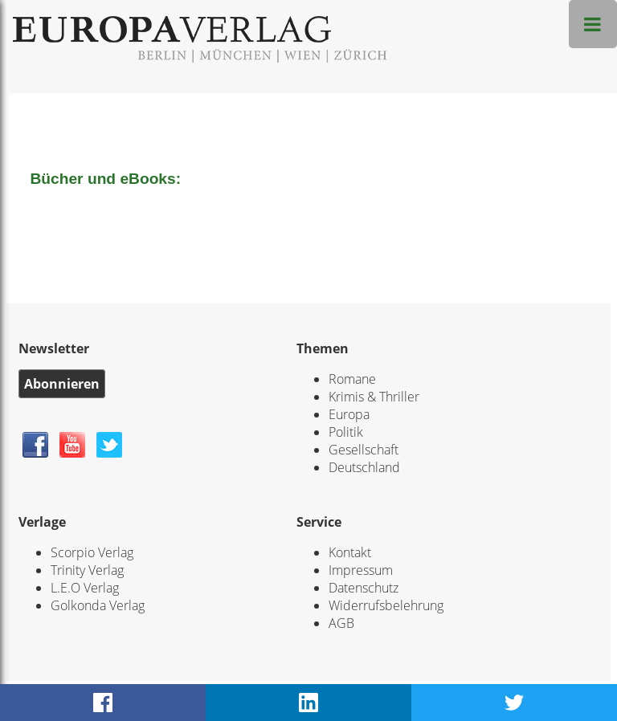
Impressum (361, 570)
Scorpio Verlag (92, 552)
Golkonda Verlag (98, 605)
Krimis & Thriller (374, 396)
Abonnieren (62, 384)
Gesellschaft (363, 449)
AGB (341, 623)
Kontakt (350, 552)
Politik (346, 432)
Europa (349, 414)
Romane (352, 379)
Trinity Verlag (87, 570)
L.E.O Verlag (85, 588)
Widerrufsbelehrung (386, 605)
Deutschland (364, 467)
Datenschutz (363, 588)
